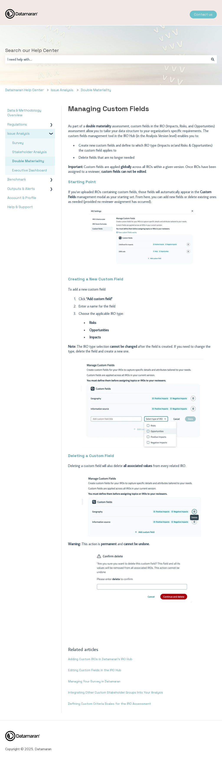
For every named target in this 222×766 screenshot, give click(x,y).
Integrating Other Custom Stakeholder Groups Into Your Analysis (115, 692)
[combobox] (107, 59)
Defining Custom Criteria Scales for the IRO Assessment (109, 704)
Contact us (203, 14)
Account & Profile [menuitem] (21, 198)
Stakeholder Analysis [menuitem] (29, 152)
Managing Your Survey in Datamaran (94, 681)
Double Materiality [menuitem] (28, 161)
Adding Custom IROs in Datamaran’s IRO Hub (100, 659)
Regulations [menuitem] (17, 124)
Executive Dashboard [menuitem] (29, 170)
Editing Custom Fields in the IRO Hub (94, 670)
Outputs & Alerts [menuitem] (21, 188)
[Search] (213, 59)
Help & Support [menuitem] (20, 207)
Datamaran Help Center (24, 90)
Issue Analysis (62, 90)
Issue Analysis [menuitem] (18, 133)
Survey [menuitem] (17, 143)
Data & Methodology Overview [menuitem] (24, 112)
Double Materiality (96, 90)
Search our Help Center (32, 50)
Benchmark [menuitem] (16, 179)
